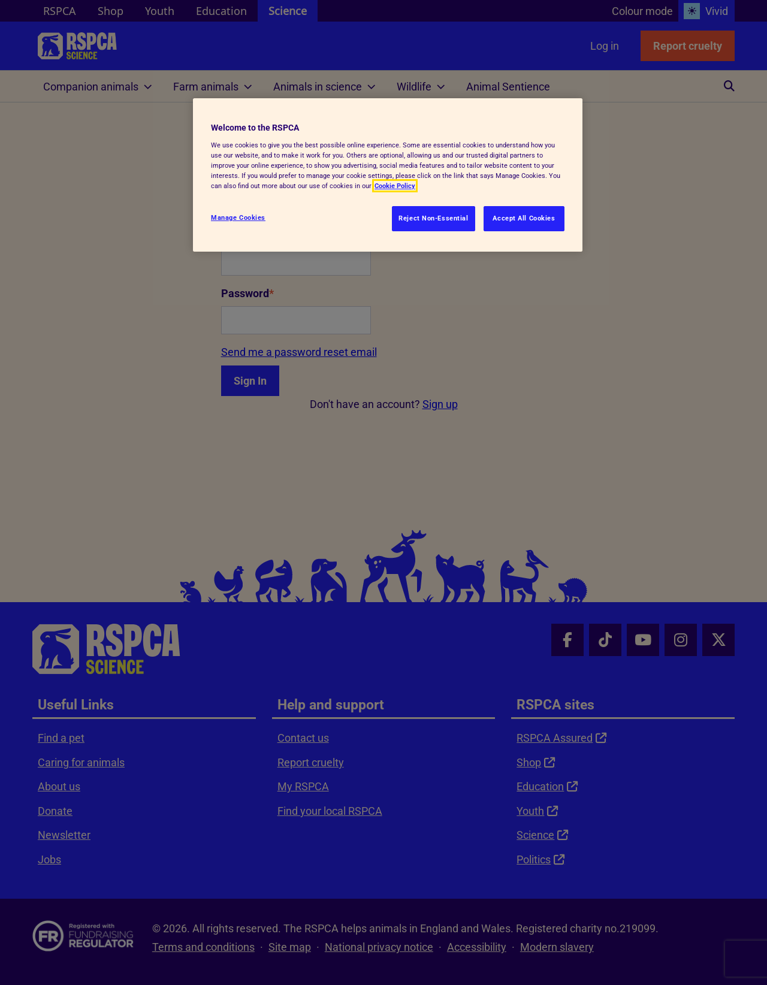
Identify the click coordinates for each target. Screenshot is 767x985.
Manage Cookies (238, 217)
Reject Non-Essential (433, 218)
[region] (387, 175)
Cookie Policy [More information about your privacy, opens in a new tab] (395, 186)
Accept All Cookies (524, 218)
